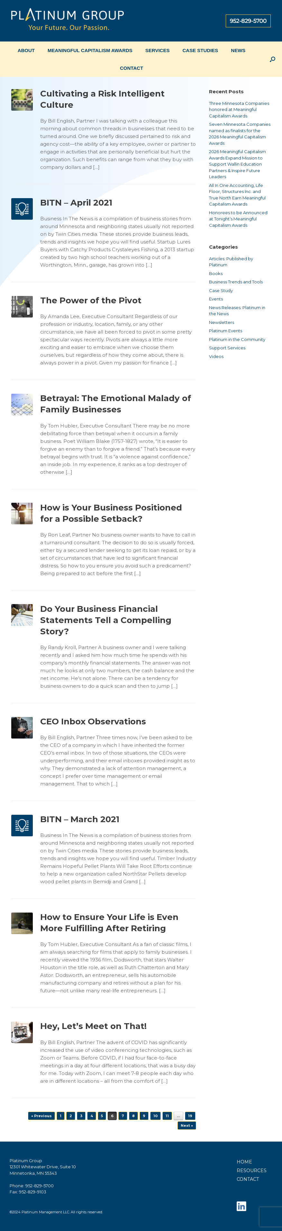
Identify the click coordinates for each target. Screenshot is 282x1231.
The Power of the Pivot (90, 300)
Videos (216, 356)
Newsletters (221, 322)
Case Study (221, 290)
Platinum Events (225, 330)
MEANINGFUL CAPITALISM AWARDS (90, 50)
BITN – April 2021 (76, 203)
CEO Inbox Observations (93, 721)
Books (216, 273)
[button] (272, 59)
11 (167, 1116)
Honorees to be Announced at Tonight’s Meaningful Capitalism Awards (238, 219)
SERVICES (157, 50)
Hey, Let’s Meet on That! (93, 1026)
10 (155, 1116)
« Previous (41, 1116)
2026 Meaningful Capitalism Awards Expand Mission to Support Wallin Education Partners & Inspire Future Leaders (237, 164)
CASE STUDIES (200, 50)
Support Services (227, 347)
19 (190, 1116)
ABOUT (26, 50)
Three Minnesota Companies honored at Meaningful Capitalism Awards (239, 109)
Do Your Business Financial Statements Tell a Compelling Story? (105, 620)
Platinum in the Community (237, 339)
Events (216, 298)
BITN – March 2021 (79, 819)
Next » (187, 1125)
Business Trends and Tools (236, 281)
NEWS (238, 50)
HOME (244, 1162)
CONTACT (131, 68)
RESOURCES (252, 1170)
